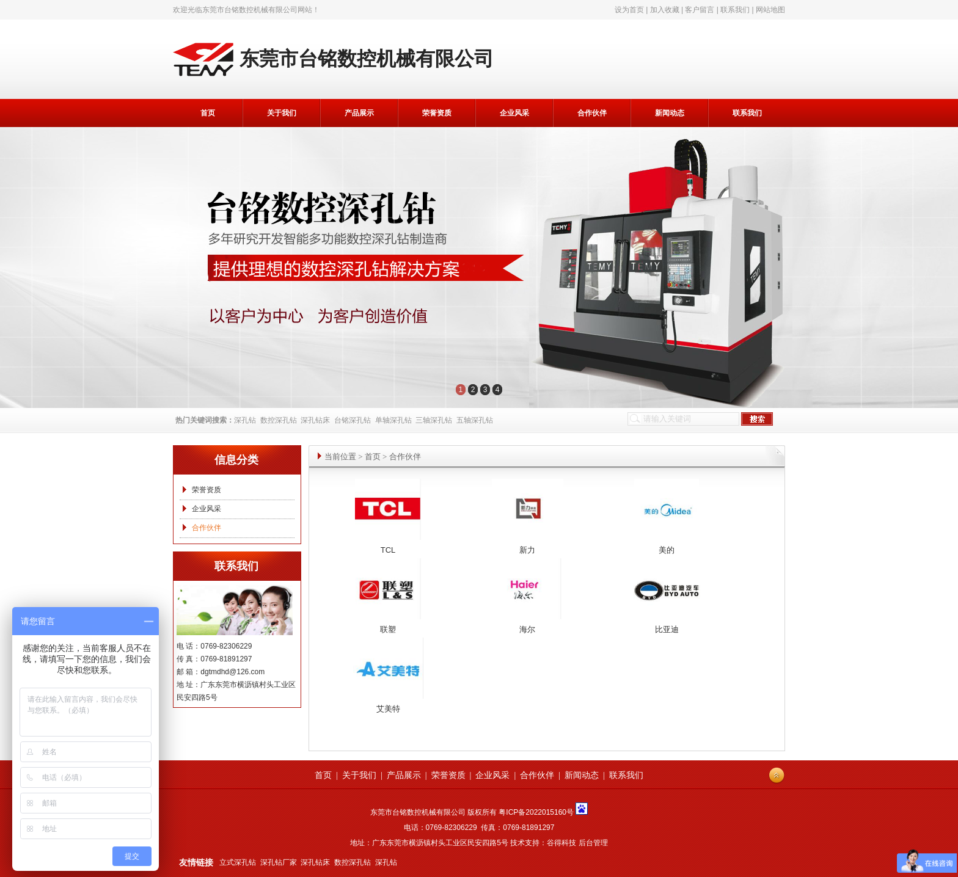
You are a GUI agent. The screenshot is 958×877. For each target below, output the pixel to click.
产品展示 (359, 113)
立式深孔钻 (237, 862)
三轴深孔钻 (433, 420)
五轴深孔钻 (474, 420)
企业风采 (514, 113)
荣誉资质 (437, 113)
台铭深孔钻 (352, 420)
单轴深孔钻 (393, 420)
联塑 (388, 629)
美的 (667, 550)
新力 (527, 550)
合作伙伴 (592, 113)
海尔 (527, 629)
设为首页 (629, 9)
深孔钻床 (315, 420)
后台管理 (593, 843)
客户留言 (699, 9)
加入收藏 (664, 9)
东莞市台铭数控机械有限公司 (250, 9)
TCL (388, 550)
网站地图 (770, 9)
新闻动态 (669, 113)
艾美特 (388, 708)
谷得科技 (561, 843)
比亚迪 (667, 629)
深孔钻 (245, 420)
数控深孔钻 (278, 420)
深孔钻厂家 (278, 862)
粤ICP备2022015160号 (536, 812)
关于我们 (281, 113)
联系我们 (735, 9)
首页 (207, 113)
